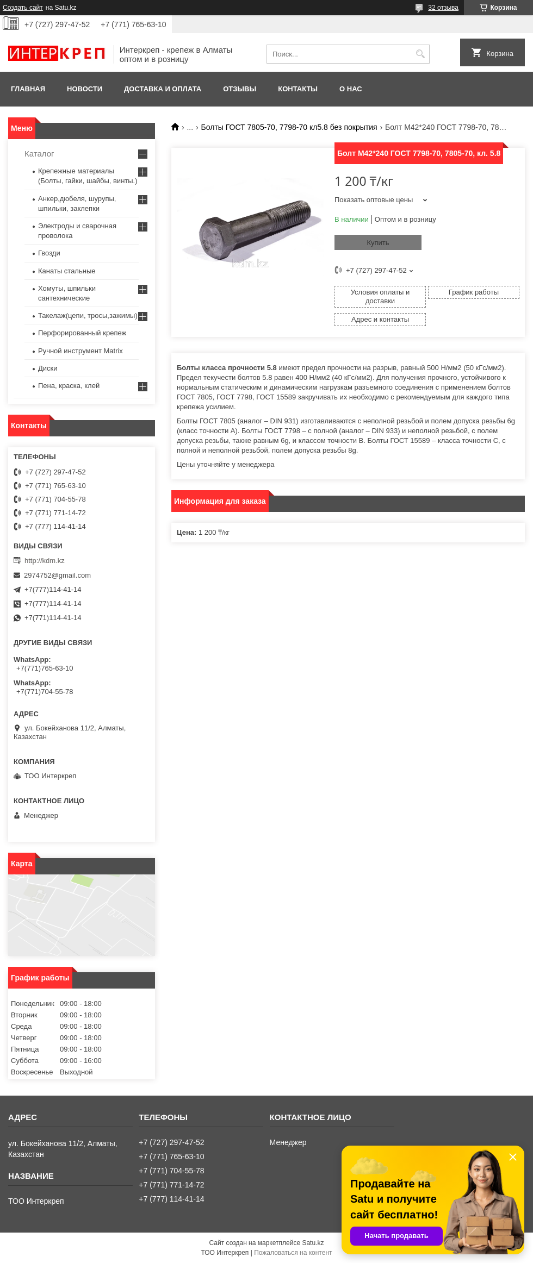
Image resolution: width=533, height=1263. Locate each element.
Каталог (39, 153)
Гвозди (49, 253)
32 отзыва (443, 7)
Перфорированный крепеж (82, 333)
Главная (28, 89)
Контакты (298, 89)
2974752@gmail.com (57, 575)
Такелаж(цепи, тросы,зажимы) (88, 315)
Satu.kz (313, 1243)
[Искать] (420, 54)
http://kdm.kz (44, 561)
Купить (378, 243)
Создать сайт (23, 7)
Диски (48, 368)
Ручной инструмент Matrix (80, 351)
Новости (84, 89)
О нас (350, 89)
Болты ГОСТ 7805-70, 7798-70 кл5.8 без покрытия (289, 127)
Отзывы (239, 89)
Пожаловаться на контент (293, 1252)
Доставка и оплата (162, 89)
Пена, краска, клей (69, 386)
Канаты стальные (67, 271)
